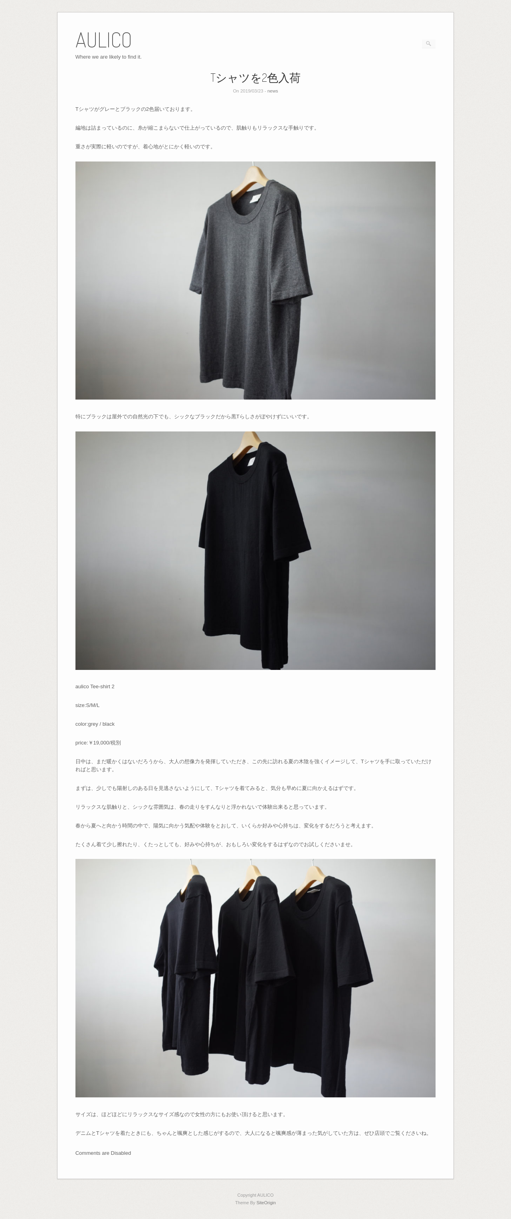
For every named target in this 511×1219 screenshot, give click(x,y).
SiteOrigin (266, 1202)
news (272, 91)
